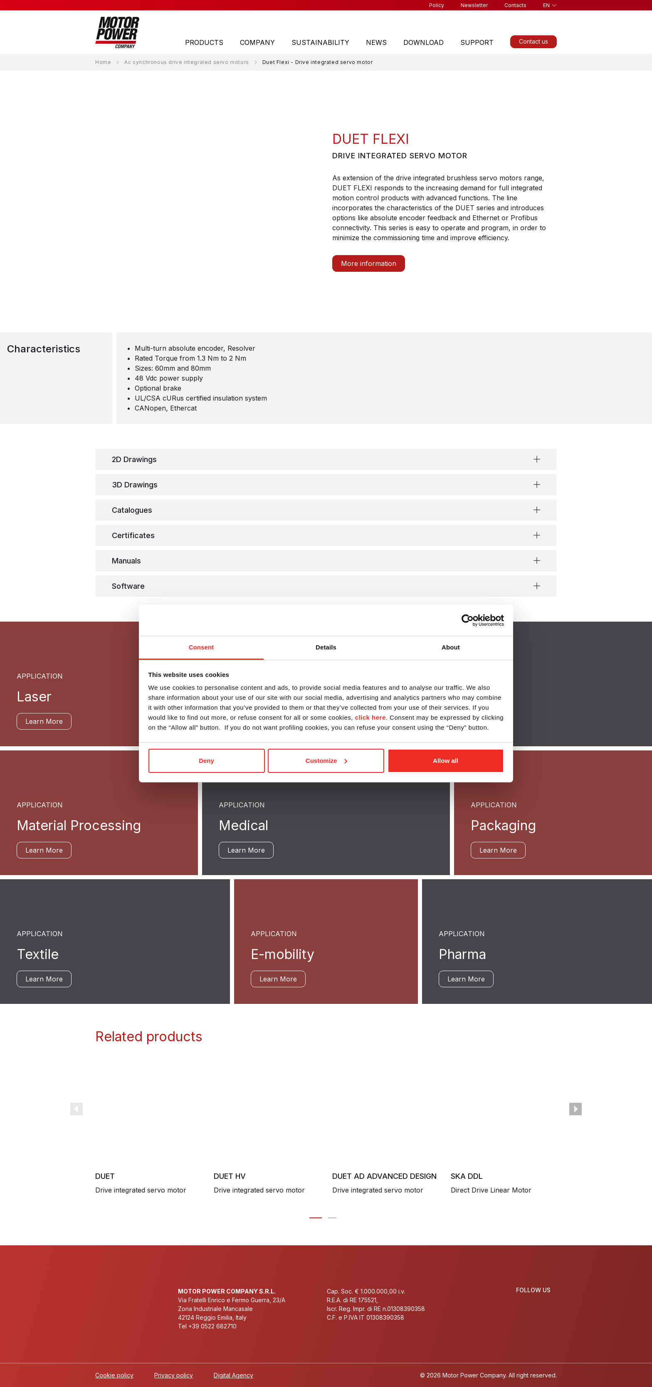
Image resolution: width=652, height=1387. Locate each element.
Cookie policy (114, 1375)
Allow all (445, 760)
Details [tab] (326, 647)
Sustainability (320, 42)
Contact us (533, 41)
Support (477, 42)
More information (368, 263)
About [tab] (451, 647)
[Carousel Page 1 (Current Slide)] (315, 1217)
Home (103, 62)
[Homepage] (117, 32)
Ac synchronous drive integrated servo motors (186, 62)
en (546, 5)
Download (423, 42)
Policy (436, 5)
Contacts (515, 5)
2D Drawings (134, 459)
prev (76, 1109)
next (575, 1109)
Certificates (133, 535)
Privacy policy (173, 1375)
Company (257, 42)
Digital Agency (233, 1375)
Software (128, 586)
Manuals (126, 560)
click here (370, 717)
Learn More (44, 721)
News (376, 42)
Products (204, 42)
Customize (326, 760)
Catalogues (132, 510)
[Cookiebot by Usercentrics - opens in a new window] (467, 620)
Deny (206, 760)
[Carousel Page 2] (332, 1217)
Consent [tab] (201, 647)
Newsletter (474, 5)
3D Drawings (135, 484)
